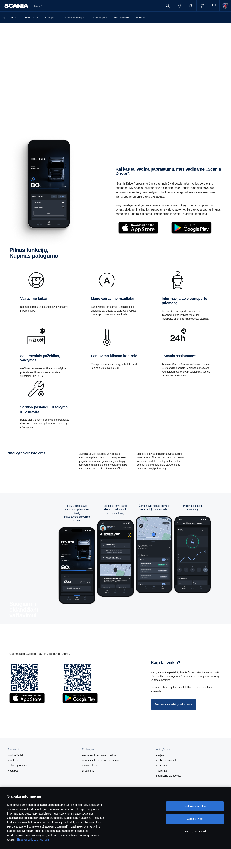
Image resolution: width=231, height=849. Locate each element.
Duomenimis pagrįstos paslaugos (100, 760)
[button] (213, 5)
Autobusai (13, 760)
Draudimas (88, 770)
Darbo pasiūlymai (166, 760)
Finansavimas (90, 765)
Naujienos (161, 765)
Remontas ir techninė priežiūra (99, 755)
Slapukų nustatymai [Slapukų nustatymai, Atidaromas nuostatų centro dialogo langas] (195, 831)
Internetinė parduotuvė (168, 775)
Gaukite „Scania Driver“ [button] (22, 115)
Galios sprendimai (18, 765)
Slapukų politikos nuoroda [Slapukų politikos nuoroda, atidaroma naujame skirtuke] (32, 839)
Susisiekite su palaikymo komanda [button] (174, 704)
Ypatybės (13, 770)
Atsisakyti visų (195, 818)
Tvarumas (161, 770)
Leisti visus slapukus (195, 806)
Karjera (160, 755)
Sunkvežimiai (15, 755)
